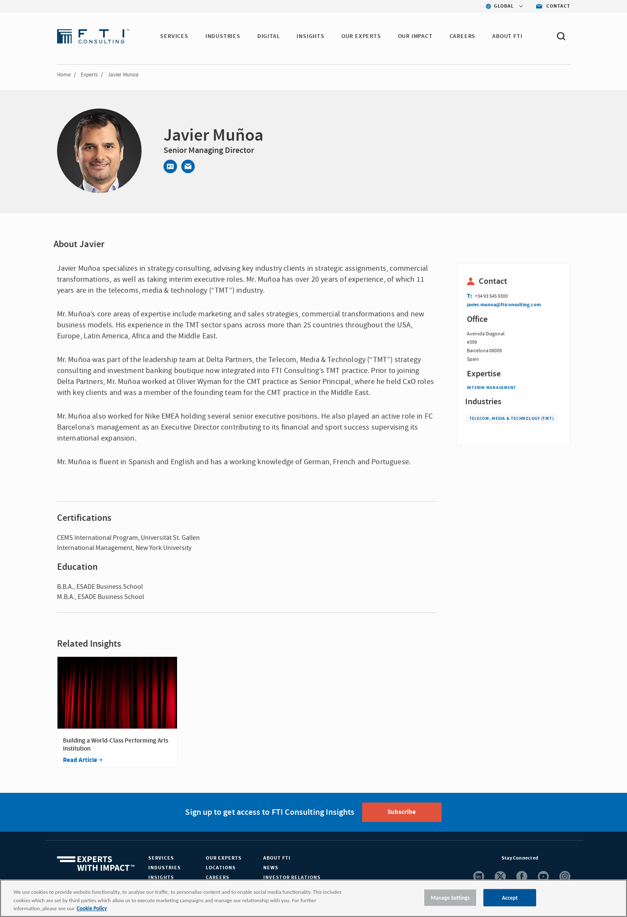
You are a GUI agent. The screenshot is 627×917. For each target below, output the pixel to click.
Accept (510, 897)
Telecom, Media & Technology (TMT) (511, 419)
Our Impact (415, 36)
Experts (89, 74)
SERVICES (174, 36)
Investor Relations (292, 877)
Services (161, 858)
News (270, 867)
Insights (161, 877)
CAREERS (463, 36)
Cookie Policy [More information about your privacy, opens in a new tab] (92, 908)
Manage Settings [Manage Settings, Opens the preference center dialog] (450, 897)
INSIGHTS (310, 36)
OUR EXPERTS (361, 36)
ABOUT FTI (507, 36)
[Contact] (170, 166)
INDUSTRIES (222, 36)
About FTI (277, 858)
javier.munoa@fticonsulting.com (504, 304)
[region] (313, 898)
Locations (221, 867)
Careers (217, 877)
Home (64, 74)
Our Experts (224, 858)
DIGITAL (268, 36)
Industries (164, 867)
